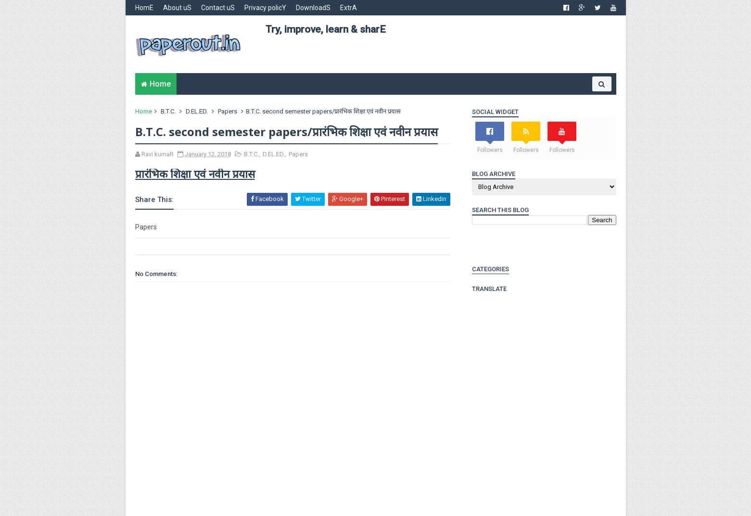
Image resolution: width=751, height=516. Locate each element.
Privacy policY (265, 8)
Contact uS (218, 8)
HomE (144, 8)
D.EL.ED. (197, 111)
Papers (227, 111)
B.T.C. (168, 111)
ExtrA (348, 8)
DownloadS (313, 8)
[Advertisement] (441, 58)
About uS (177, 8)
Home (160, 83)
